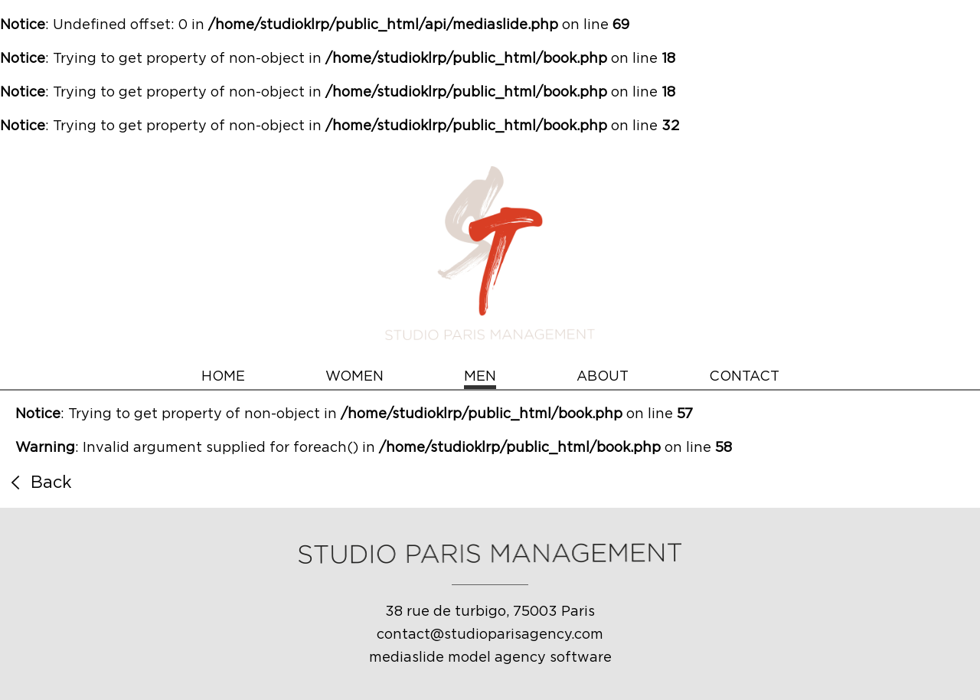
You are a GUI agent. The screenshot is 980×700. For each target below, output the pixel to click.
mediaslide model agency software (490, 658)
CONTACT (744, 377)
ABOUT (603, 377)
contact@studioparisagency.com (490, 635)
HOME (223, 377)
